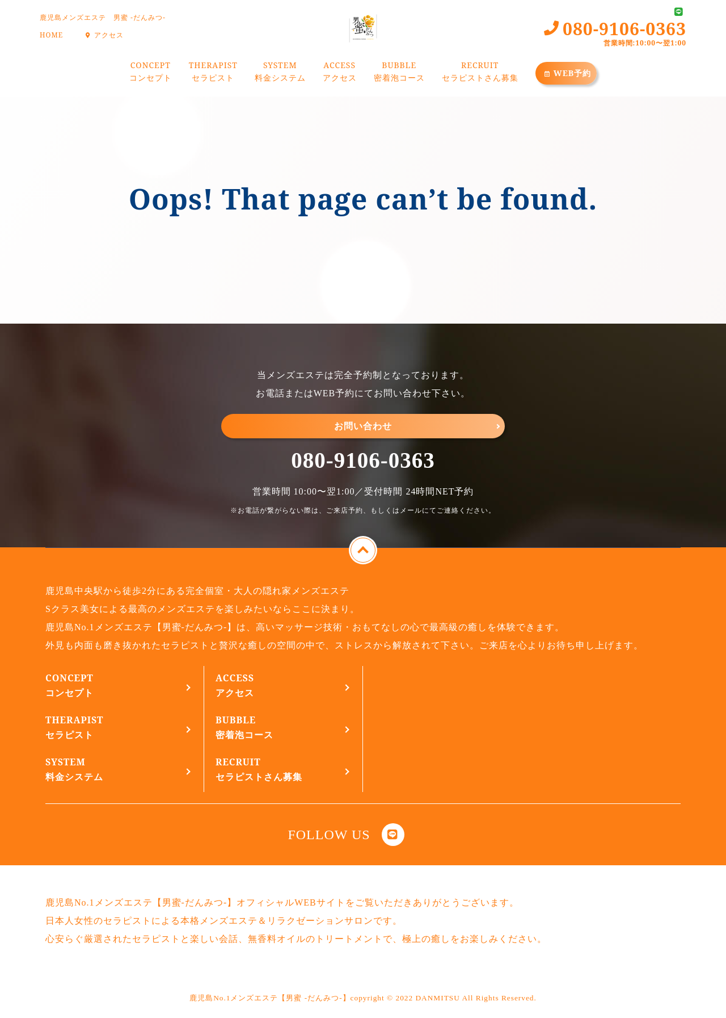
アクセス (103, 35)
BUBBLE (399, 73)
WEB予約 (566, 73)
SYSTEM (280, 73)
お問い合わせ (363, 426)
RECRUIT (480, 73)
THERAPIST (213, 73)
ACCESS (340, 73)
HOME (51, 35)
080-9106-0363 (362, 460)
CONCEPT (150, 73)
